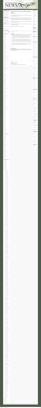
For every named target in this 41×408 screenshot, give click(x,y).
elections (5, 67)
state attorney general (6, 141)
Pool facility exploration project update (35, 19)
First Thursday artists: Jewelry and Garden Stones (7, 187)
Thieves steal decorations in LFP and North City (7, 193)
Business (12, 9)
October (6, 389)
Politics (16, 9)
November (6, 171)
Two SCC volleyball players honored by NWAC (7, 300)
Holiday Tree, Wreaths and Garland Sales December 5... (7, 291)
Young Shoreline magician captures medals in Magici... (7, 211)
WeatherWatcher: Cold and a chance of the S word (7, 366)
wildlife (4, 157)
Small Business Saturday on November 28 (6, 375)
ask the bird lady (5, 39)
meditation (5, 100)
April (5, 394)
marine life (5, 99)
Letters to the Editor (35, 37)
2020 (5, 165)
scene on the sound (5, 129)
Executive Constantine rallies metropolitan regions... (7, 296)
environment (5, 69)
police (4, 116)
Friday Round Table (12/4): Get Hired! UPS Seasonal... (7, 178)
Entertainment (8, 9)
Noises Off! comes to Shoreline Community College (7, 372)
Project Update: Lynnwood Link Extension (6, 339)
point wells (5, 115)
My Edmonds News (35, 132)
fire (4, 72)
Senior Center (5, 37)
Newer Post (12, 60)
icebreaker (5, 91)
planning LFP (5, 113)
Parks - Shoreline (34, 95)
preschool (5, 118)
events (4, 70)
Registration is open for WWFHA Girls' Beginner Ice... (7, 202)
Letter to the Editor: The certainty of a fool (7, 227)
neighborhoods (5, 105)
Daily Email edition (13, 64)
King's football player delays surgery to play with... (7, 384)
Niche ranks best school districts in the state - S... (7, 175)
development (5, 64)
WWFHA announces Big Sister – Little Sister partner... (7, 382)
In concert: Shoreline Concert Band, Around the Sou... (7, 322)
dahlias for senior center (6, 62)
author (4, 40)
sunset (4, 145)
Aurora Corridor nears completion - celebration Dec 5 (7, 234)
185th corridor (5, 34)
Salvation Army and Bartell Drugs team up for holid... (7, 294)
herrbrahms (12, 34)
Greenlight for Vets (6, 373)
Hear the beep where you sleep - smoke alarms (7, 216)
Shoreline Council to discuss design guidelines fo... (7, 271)
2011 (5, 400)
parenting (5, 110)
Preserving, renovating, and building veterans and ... (7, 289)
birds (4, 42)
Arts (18, 9)
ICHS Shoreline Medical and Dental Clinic (35, 100)
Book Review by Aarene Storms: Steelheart (6, 214)
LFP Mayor (5, 36)
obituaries (5, 107)
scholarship (5, 130)
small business (5, 137)
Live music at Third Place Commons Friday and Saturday (7, 257)
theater (4, 149)
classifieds (5, 55)
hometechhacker (5, 89)
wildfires (4, 156)
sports (4, 140)
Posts (34, 145)
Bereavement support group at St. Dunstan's (7, 332)
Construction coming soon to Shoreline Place (35, 22)
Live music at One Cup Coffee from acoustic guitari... (7, 361)
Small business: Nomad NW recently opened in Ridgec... (7, 197)
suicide (4, 143)
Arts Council (34, 59)
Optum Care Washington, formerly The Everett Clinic (35, 108)
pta (4, 119)
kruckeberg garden (5, 96)
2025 (5, 161)
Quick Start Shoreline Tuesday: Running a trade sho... (7, 207)
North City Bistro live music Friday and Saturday (7, 259)
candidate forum (5, 47)
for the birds (5, 75)
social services (5, 138)
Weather (33, 9)
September (6, 390)
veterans (5, 153)
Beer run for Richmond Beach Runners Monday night (7, 363)
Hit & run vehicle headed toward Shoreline (6, 205)
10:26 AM (16, 30)
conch (4, 59)
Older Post (31, 60)
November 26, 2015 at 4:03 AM (17, 34)
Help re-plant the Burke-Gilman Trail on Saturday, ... (7, 269)
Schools (29, 9)
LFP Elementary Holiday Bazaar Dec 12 (7, 320)
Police (21, 9)
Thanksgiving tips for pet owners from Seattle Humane (7, 327)
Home (5, 9)
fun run (4, 77)
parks (4, 111)
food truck (5, 74)
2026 (5, 160)
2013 (5, 398)
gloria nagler (5, 81)
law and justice (5, 97)
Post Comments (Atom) (15, 61)
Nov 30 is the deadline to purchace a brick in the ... (7, 307)
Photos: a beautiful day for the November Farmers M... (7, 348)
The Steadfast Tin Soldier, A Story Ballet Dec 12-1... (7, 334)
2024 (5, 162)
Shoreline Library (34, 86)
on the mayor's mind (6, 108)
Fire (23, 9)
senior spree (5, 132)
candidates (5, 48)
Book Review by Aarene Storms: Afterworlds (6, 267)
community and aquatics (6, 58)
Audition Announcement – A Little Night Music (7, 181)
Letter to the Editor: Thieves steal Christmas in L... (6, 209)
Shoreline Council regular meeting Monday (6, 237)
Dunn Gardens (34, 90)
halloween (5, 83)
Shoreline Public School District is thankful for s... (6, 277)
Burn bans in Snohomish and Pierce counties (6, 261)
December (6, 170)
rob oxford (5, 126)
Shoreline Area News (15, 63)
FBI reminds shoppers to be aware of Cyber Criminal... (7, 285)
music (4, 104)
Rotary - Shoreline (34, 70)
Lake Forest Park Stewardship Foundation (34, 68)
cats (4, 50)
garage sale (5, 78)
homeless (5, 88)
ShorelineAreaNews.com (14, 62)
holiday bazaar (5, 86)
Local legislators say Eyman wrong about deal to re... (7, 330)
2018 (5, 167)
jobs (4, 94)
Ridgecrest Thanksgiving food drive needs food (7, 283)
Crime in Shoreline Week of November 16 (7, 310)
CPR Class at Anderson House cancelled (6, 368)
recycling (5, 124)
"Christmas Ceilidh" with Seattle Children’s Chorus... (7, 379)
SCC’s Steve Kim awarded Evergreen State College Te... (7, 232)
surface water (5, 146)
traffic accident (5, 151)
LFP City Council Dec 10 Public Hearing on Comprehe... (7, 247)
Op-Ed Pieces (34, 40)
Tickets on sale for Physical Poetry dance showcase (6, 356)
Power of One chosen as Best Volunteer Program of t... (7, 230)
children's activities (5, 51)
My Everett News (34, 137)
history (4, 85)
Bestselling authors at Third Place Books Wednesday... (7, 239)
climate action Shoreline (6, 56)
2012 (5, 399)
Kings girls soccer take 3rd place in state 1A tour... (7, 377)
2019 (5, 166)
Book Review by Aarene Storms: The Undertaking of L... (7, 346)
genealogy (5, 80)
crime (4, 61)
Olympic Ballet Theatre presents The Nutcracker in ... (7, 185)
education (5, 66)
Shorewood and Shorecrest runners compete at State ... (7, 218)
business (5, 45)
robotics (4, 127)
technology (5, 148)
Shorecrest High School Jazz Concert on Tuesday (7, 359)
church (4, 53)
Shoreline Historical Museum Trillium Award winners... (6, 343)
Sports (26, 9)
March (5, 395)
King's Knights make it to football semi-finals (7, 254)
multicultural (5, 102)
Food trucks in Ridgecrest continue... (6, 388)
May (5, 393)
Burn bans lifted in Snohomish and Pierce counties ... (7, 189)
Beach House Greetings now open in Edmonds (35, 13)
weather (4, 154)
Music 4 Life (34, 64)
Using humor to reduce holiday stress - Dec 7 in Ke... (7, 222)
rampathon (5, 121)
